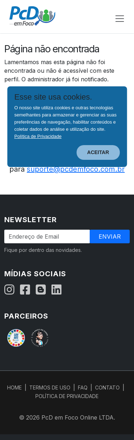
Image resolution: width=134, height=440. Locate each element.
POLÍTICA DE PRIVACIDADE (67, 396)
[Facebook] (25, 290)
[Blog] (41, 290)
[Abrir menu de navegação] (119, 18)
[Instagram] (9, 290)
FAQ (83, 387)
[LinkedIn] (56, 290)
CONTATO (107, 387)
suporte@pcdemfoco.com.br (76, 169)
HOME (14, 387)
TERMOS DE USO (49, 387)
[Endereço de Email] (47, 236)
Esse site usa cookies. (53, 97)
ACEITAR (98, 152)
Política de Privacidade (37, 136)
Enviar (110, 236)
